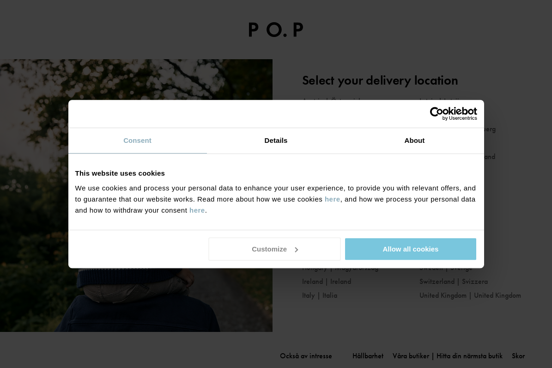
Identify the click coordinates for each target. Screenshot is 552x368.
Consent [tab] (137, 140)
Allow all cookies (411, 249)
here (332, 199)
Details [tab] (276, 140)
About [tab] (415, 140)
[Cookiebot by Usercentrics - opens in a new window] (436, 114)
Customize (275, 249)
